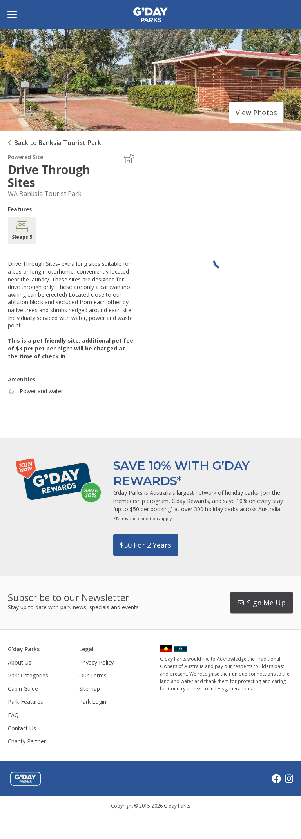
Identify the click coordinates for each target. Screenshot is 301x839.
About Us (19, 662)
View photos (256, 112)
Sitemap (89, 688)
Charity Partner (27, 741)
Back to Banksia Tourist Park (57, 142)
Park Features (25, 701)
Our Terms (93, 675)
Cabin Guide (23, 688)
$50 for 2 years (145, 545)
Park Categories (28, 675)
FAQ (13, 715)
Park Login (92, 701)
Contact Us (22, 728)
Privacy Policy (96, 662)
